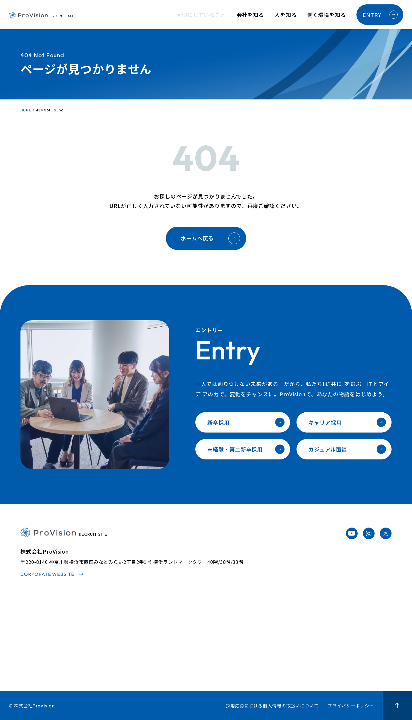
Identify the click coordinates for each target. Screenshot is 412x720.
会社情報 (111, 655)
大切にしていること (201, 14)
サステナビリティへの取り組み (135, 666)
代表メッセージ (118, 634)
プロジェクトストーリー (208, 634)
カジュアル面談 (347, 449)
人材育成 (272, 623)
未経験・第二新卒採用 (246, 449)
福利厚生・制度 (279, 645)
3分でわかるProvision (126, 623)
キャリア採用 (347, 422)
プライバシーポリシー (350, 705)
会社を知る (250, 14)
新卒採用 (246, 422)
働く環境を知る (326, 14)
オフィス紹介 (276, 655)
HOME (25, 110)
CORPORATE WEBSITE (47, 574)
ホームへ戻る (210, 238)
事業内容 (111, 645)
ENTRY (380, 15)
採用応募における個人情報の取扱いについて (272, 705)
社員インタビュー (201, 623)
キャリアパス (276, 634)
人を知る (286, 14)
